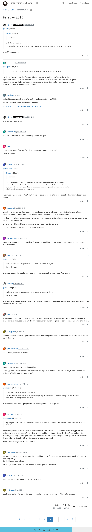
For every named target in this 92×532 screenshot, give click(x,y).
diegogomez (11, 238)
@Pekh (5, 29)
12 (61, 519)
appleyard (10, 208)
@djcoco (9, 33)
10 (50, 519)
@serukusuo (7, 168)
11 (56, 519)
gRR (8, 146)
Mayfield (10, 95)
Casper (9, 164)
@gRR (5, 259)
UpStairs (10, 414)
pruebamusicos (12, 349)
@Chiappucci (8, 418)
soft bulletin (11, 452)
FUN (8, 255)
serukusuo (11, 63)
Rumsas (10, 284)
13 (67, 519)
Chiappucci (11, 332)
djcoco (9, 25)
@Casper (6, 67)
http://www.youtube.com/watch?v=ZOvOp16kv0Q (22, 106)
